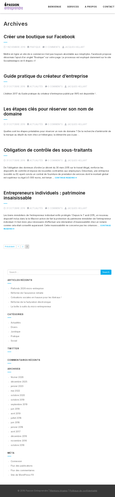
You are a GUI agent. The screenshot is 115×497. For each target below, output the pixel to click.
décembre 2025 (19, 381)
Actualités (36, 86)
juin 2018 (15, 422)
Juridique (16, 331)
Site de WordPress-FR (22, 475)
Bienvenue (54, 6)
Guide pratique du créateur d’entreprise (46, 76)
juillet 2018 (16, 418)
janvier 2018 (17, 427)
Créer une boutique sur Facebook (39, 36)
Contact (109, 6)
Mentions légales (59, 490)
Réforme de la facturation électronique (31, 302)
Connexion (16, 461)
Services (73, 6)
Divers (14, 327)
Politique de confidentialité (83, 490)
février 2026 (17, 377)
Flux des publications (21, 465)
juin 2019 (15, 409)
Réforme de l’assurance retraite (27, 293)
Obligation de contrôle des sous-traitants (48, 150)
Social (14, 340)
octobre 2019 (18, 399)
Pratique (35, 47)
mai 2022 (15, 390)
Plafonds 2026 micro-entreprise (27, 288)
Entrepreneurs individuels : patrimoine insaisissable (44, 195)
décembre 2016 (19, 436)
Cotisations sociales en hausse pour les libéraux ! (36, 297)
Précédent (10, 246)
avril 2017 (16, 431)
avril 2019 (16, 413)
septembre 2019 (19, 404)
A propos (91, 6)
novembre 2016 (19, 440)
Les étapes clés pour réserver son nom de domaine (48, 111)
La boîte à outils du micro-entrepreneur (31, 306)
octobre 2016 (18, 445)
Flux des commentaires (22, 470)
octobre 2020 (18, 395)
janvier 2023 (17, 386)
